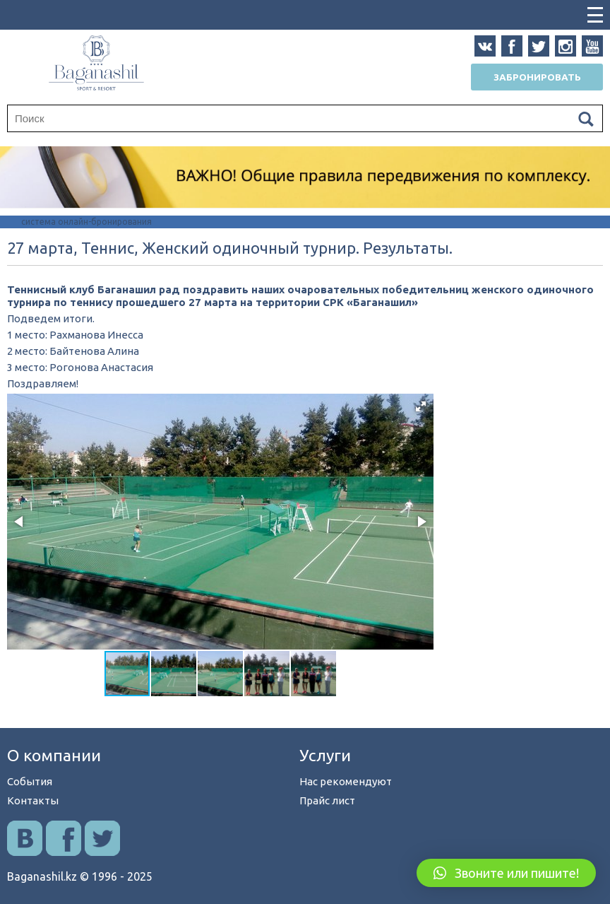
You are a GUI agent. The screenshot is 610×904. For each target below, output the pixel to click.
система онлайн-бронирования (86, 221)
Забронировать (537, 77)
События (29, 781)
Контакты (33, 800)
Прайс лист (327, 800)
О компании (54, 755)
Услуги (325, 755)
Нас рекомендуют (345, 781)
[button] (420, 406)
